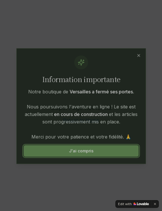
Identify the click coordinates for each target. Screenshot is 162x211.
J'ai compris (81, 150)
